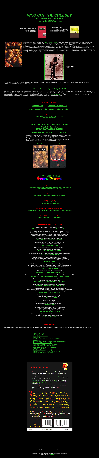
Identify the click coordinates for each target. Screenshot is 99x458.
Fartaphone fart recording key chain (43, 352)
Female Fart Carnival (39, 350)
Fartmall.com (36, 337)
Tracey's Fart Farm (38, 333)
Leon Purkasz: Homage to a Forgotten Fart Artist (46, 338)
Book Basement (67, 210)
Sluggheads (36, 340)
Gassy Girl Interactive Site (40, 336)
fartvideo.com (43, 210)
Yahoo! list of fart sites (39, 348)
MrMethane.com (32, 210)
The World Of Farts (38, 334)
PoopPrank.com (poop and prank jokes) (44, 345)
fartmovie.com (55, 210)
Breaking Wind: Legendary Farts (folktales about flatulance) (49, 341)
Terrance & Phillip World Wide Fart (42, 343)
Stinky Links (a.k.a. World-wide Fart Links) (44, 347)
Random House (52, 21)
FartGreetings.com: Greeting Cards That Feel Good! (47, 351)
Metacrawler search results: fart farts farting (45, 344)
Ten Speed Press (42, 21)
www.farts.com (37, 332)
